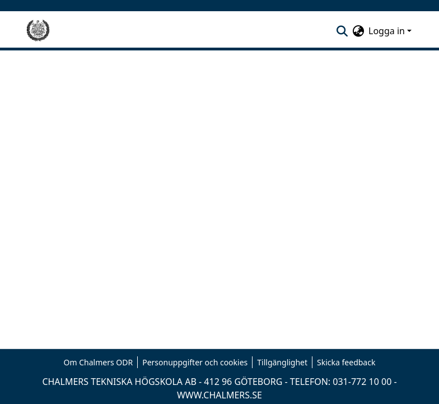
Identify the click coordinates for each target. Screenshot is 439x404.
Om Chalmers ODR (98, 362)
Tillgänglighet (282, 362)
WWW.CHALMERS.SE (219, 395)
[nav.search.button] (342, 31)
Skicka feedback (346, 362)
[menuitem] (358, 31)
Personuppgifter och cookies (194, 362)
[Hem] (38, 31)
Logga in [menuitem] (386, 31)
